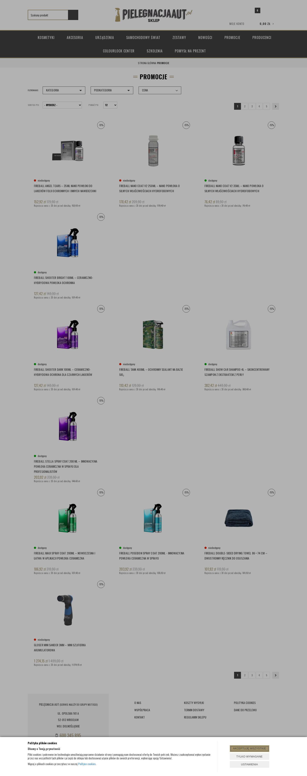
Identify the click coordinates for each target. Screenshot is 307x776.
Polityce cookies (87, 764)
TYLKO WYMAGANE (249, 756)
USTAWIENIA (249, 764)
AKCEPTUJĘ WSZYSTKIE (249, 748)
